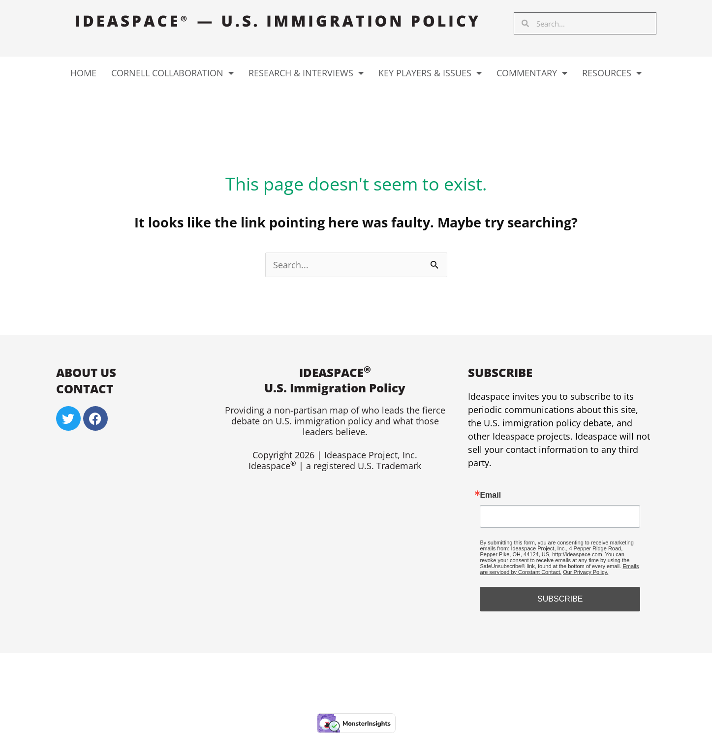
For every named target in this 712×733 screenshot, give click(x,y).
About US (86, 372)
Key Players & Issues (430, 73)
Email (490, 495)
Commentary (531, 73)
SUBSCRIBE (560, 599)
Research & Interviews (306, 73)
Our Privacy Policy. (585, 572)
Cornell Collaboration (172, 73)
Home (83, 73)
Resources (612, 73)
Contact (84, 389)
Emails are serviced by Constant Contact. (559, 569)
